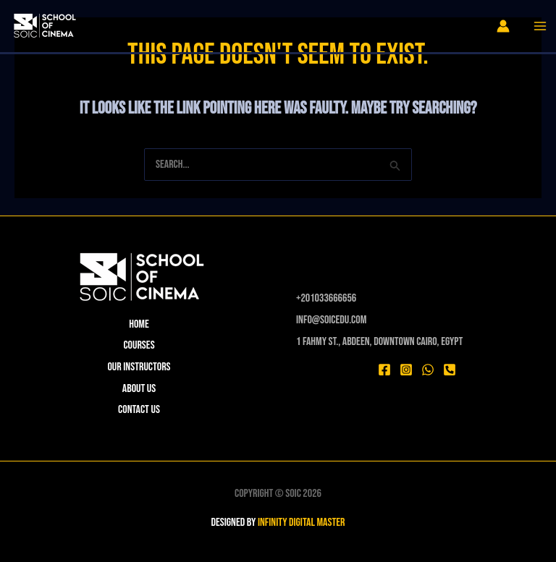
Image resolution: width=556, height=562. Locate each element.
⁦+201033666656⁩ (326, 298)
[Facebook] (384, 369)
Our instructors (138, 367)
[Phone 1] (449, 369)
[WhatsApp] (427, 369)
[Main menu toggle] (540, 26)
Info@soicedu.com (331, 320)
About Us (139, 389)
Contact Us (139, 410)
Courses (138, 345)
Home (139, 324)
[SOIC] (43, 27)
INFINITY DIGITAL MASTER (301, 522)
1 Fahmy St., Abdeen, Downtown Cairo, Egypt (379, 342)
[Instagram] (406, 369)
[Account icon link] (503, 26)
